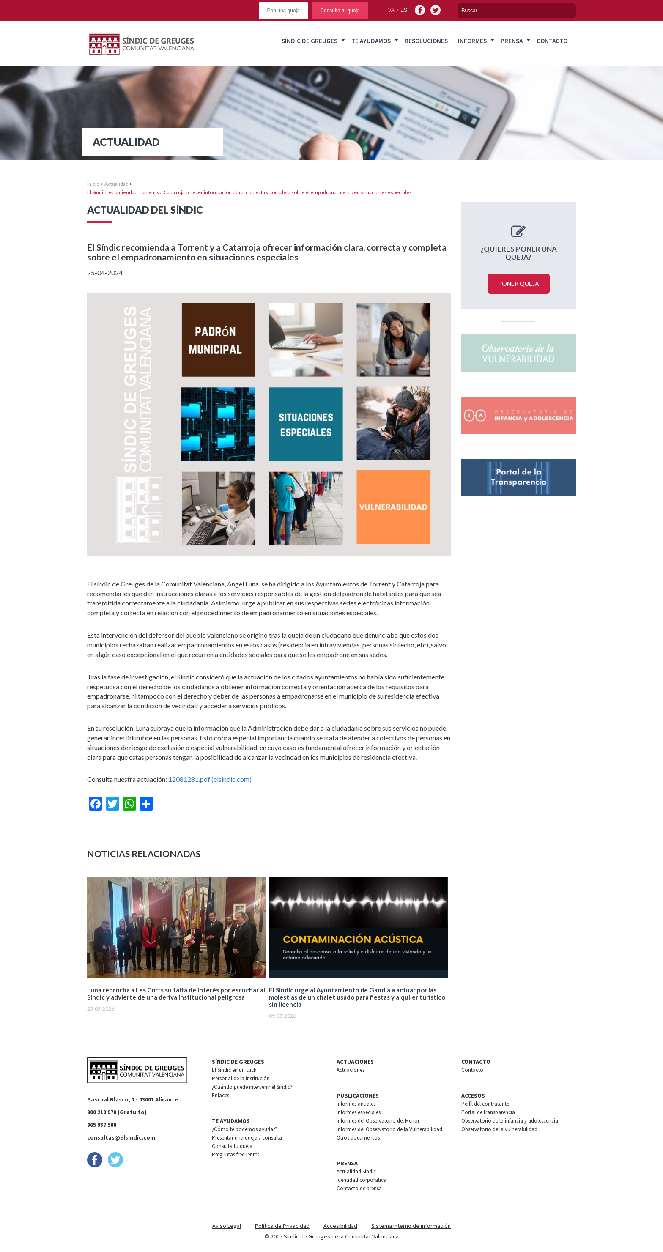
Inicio (93, 184)
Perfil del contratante (485, 1103)
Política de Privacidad (282, 1226)
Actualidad (116, 184)
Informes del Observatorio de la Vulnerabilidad (389, 1129)
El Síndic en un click (234, 1070)
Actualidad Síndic (356, 1171)
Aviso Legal (226, 1226)
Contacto (552, 41)
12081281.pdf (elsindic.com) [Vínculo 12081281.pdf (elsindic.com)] (210, 779)
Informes (472, 41)
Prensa (512, 41)
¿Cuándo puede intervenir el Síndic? (252, 1086)
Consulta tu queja (339, 11)
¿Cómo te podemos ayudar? (244, 1129)
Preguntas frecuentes (235, 1154)
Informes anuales (356, 1103)
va (391, 10)
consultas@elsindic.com (121, 1137)
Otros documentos (358, 1137)
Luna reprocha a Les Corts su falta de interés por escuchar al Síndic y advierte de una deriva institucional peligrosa (176, 993)
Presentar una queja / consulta (247, 1137)
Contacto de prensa (359, 1188)
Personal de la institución (241, 1078)
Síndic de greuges (309, 41)
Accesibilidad (340, 1226)
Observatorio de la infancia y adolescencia (509, 1120)
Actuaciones (350, 1070)
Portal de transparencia (488, 1112)
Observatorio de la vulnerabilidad (499, 1129)
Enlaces (220, 1095)
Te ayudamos (371, 41)
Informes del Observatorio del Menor (378, 1120)
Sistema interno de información (411, 1226)
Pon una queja (283, 11)
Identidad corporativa (361, 1180)
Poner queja (518, 283)
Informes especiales (359, 1112)
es (403, 10)
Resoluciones (426, 41)
